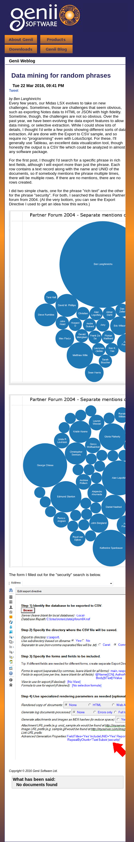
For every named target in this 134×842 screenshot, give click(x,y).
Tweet (13, 91)
